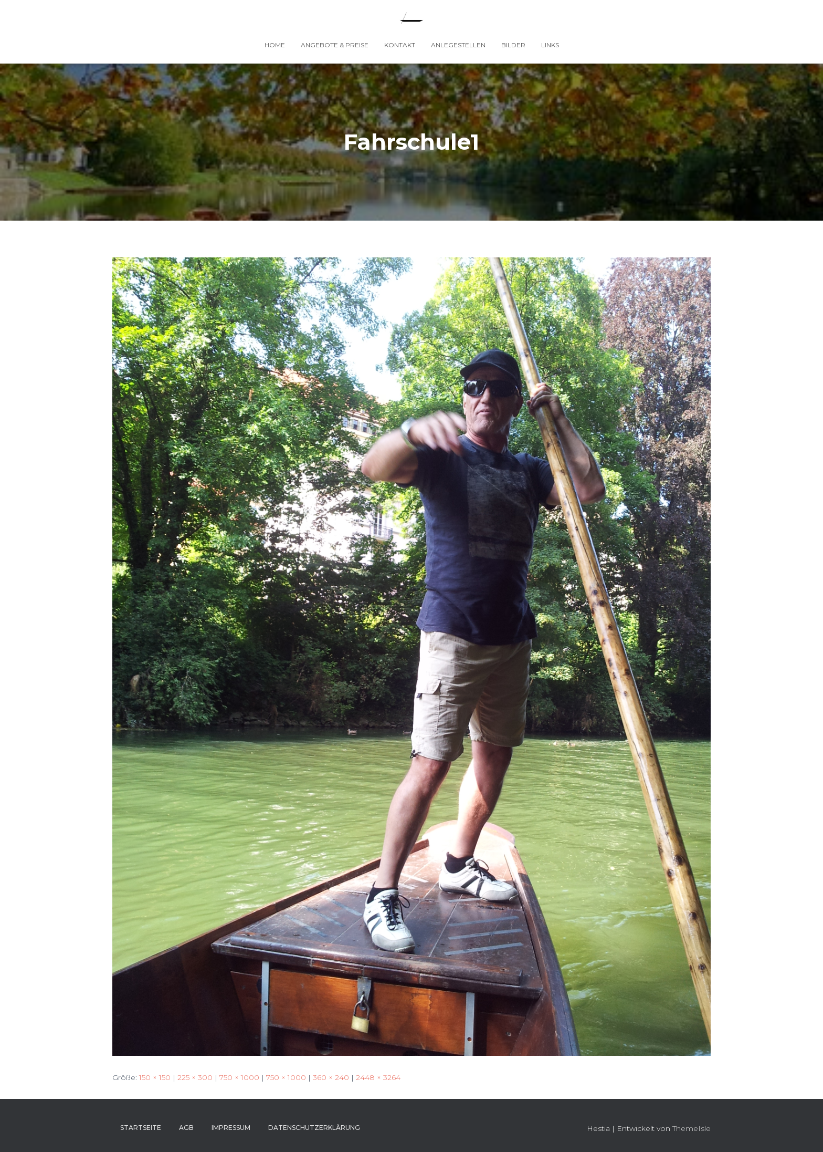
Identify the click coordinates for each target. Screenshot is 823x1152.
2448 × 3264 (378, 1077)
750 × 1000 (239, 1077)
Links (550, 45)
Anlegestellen (458, 45)
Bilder (513, 45)
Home (275, 45)
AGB (186, 1128)
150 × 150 (155, 1077)
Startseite (140, 1128)
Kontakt (399, 45)
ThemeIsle (691, 1128)
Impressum (231, 1128)
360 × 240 (331, 1077)
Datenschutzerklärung (314, 1128)
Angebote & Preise (334, 45)
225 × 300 (195, 1077)
